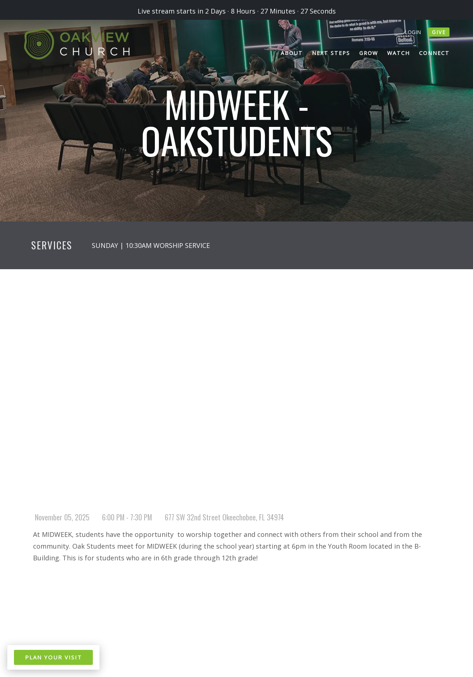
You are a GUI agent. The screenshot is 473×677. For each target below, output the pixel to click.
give (439, 32)
